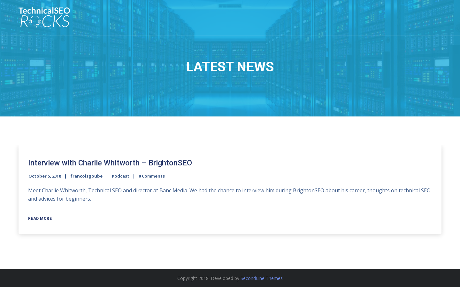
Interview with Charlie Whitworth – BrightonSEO (110, 162)
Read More (40, 218)
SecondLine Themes (262, 278)
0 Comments (152, 176)
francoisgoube (86, 176)
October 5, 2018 (44, 176)
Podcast (120, 176)
